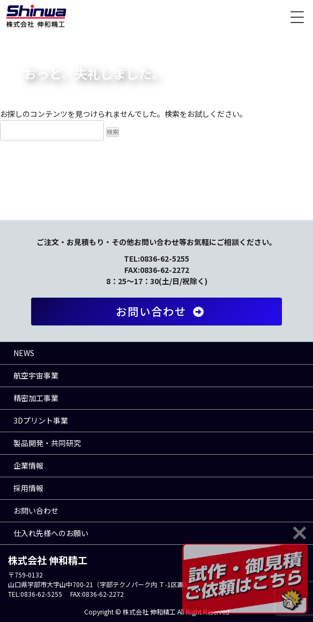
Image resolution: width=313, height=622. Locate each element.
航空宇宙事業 (35, 375)
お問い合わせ (162, 311)
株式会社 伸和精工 (36, 16)
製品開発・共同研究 (47, 443)
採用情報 (28, 488)
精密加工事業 (35, 398)
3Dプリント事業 (40, 420)
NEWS (23, 352)
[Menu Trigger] (297, 16)
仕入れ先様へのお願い (50, 533)
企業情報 (28, 465)
